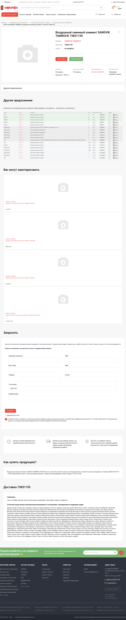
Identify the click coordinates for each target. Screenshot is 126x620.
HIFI (22, 578)
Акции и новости (47, 572)
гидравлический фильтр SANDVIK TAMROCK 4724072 (19, 203)
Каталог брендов (25, 14)
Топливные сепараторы (8, 578)
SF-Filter (23, 583)
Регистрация (120, 2)
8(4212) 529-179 (79, 2)
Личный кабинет (38, 14)
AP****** (21, 117)
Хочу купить (61, 59)
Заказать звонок (112, 589)
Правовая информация (71, 580)
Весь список (4, 595)
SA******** (21, 140)
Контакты (57, 2)
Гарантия (44, 2)
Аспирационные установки (9, 589)
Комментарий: (13, 394)
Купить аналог (76, 59)
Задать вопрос (51, 14)
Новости (50, 2)
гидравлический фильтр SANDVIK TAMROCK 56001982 (20, 240)
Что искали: (13, 384)
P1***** (21, 127)
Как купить (30, 2)
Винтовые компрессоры (8, 592)
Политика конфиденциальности (24, 617)
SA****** (21, 114)
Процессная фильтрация (8, 586)
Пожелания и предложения (67, 14)
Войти (86, 569)
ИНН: (67, 356)
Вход (114, 2)
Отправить (10, 411)
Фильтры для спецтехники (9, 569)
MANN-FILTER (25, 580)
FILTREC (23, 575)
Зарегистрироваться (91, 572)
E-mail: (67, 375)
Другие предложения (13, 88)
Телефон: (12, 375)
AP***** (21, 122)
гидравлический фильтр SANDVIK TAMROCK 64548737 (20, 278)
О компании (22, 2)
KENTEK (23, 569)
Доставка (37, 2)
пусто (119, 8)
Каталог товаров (11, 14)
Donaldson (24, 572)
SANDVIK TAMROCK (73, 41)
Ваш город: (12, 365)
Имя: (67, 365)
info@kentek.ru (111, 583)
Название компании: (16, 356)
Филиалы (66, 578)
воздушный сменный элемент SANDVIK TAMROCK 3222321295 (22, 315)
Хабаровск (8, 2)
